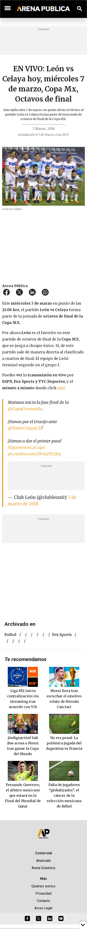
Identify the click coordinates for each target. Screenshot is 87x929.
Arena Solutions (43, 868)
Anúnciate (43, 861)
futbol (10, 634)
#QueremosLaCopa (26, 447)
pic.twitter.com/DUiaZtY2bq (34, 453)
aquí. (61, 388)
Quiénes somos (43, 886)
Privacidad (43, 893)
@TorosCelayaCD (25, 428)
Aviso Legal (43, 908)
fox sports (62, 634)
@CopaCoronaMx (25, 408)
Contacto (43, 901)
